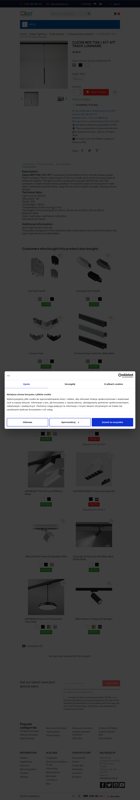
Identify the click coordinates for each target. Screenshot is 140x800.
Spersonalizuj (70, 422)
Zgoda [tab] (26, 384)
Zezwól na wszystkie (112, 422)
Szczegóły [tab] (70, 384)
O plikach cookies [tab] (113, 384)
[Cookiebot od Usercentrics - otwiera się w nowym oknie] (120, 376)
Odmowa (27, 422)
